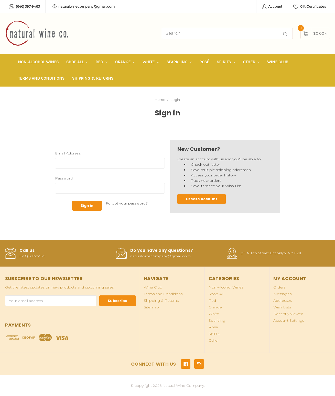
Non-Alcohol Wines (38, 61)
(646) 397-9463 (24, 6)
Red (101, 61)
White (151, 61)
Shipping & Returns (92, 78)
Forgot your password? (127, 203)
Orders (279, 287)
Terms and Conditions (41, 78)
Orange (125, 61)
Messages (282, 294)
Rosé (204, 61)
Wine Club (277, 61)
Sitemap (151, 307)
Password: (64, 178)
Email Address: (68, 153)
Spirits (226, 61)
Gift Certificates (309, 6)
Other (251, 61)
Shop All (77, 61)
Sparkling (179, 61)
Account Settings (288, 320)
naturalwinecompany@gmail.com (83, 6)
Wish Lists (282, 307)
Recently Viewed (288, 313)
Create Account (201, 198)
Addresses (282, 300)
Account (272, 6)
